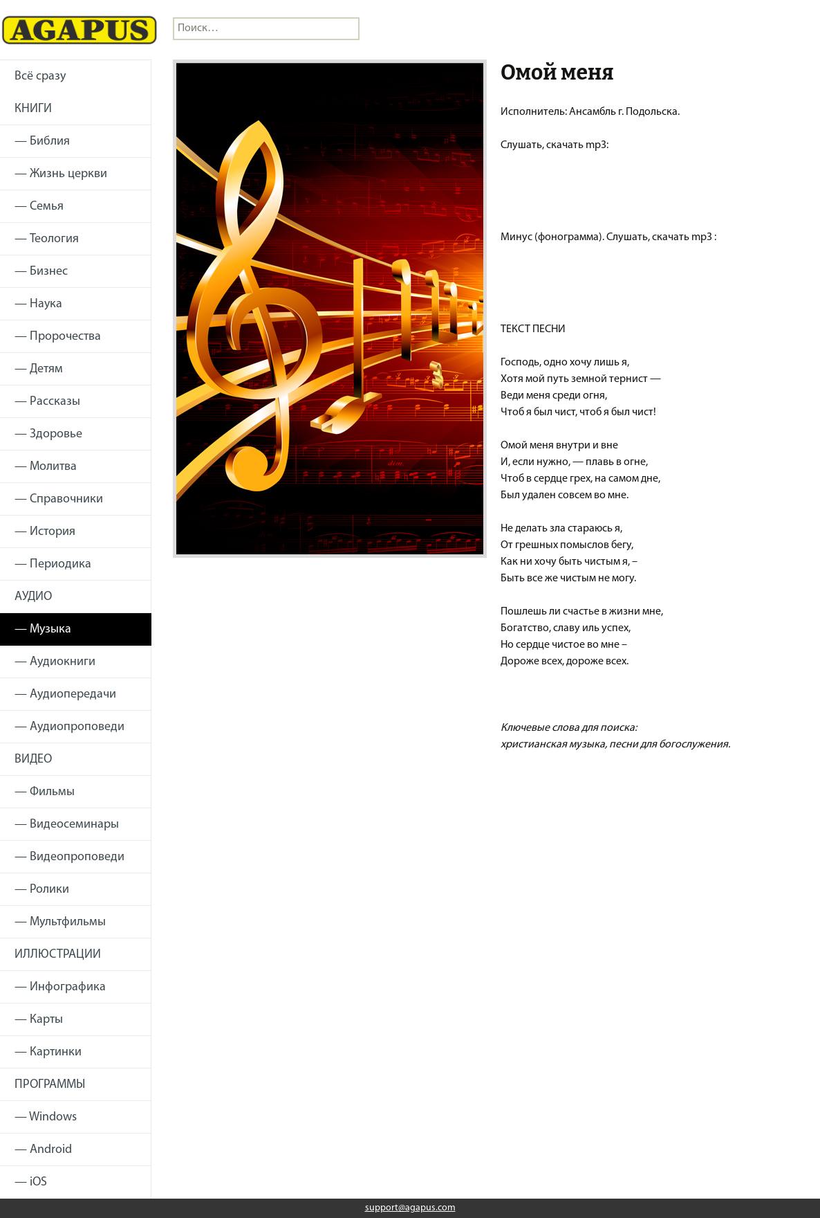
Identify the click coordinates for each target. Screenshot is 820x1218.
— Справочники (59, 499)
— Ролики (42, 889)
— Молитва (46, 466)
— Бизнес (41, 271)
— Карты (39, 1019)
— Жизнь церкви (61, 174)
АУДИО (33, 596)
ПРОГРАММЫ (50, 1084)
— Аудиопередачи (65, 694)
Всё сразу (40, 76)
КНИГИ (33, 109)
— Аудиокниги (55, 662)
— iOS (31, 1182)
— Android (43, 1149)
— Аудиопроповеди (69, 727)
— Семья (39, 206)
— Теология (47, 239)
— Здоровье (48, 434)
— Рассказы (47, 401)
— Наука (38, 304)
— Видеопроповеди (69, 857)
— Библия (42, 141)
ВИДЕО (33, 759)
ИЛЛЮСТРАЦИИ (58, 954)
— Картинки (48, 1052)
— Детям (39, 369)
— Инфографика (60, 987)
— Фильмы (45, 792)
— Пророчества (58, 336)
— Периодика (53, 564)
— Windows (46, 1117)
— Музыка (43, 629)
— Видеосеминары (67, 824)
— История (45, 531)
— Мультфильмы (60, 922)
